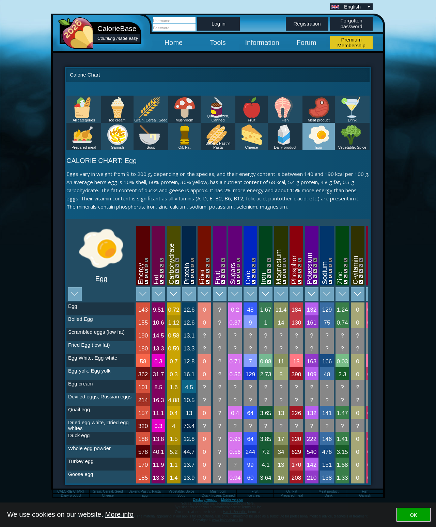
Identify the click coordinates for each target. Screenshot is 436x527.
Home (174, 42)
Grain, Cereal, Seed (150, 120)
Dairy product (285, 147)
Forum (306, 42)
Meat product (318, 120)
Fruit (251, 120)
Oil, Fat (184, 147)
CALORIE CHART (71, 491)
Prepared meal (84, 147)
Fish (285, 120)
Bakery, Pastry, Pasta (218, 145)
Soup (150, 147)
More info (119, 514)
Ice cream (117, 120)
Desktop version (205, 499)
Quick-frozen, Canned (218, 118)
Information (262, 42)
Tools (218, 42)
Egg (318, 147)
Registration (307, 24)
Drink (352, 120)
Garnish (117, 147)
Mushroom (184, 120)
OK (413, 515)
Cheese (251, 147)
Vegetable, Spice (352, 147)
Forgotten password (351, 23)
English (357, 7)
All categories (84, 120)
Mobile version (232, 499)
